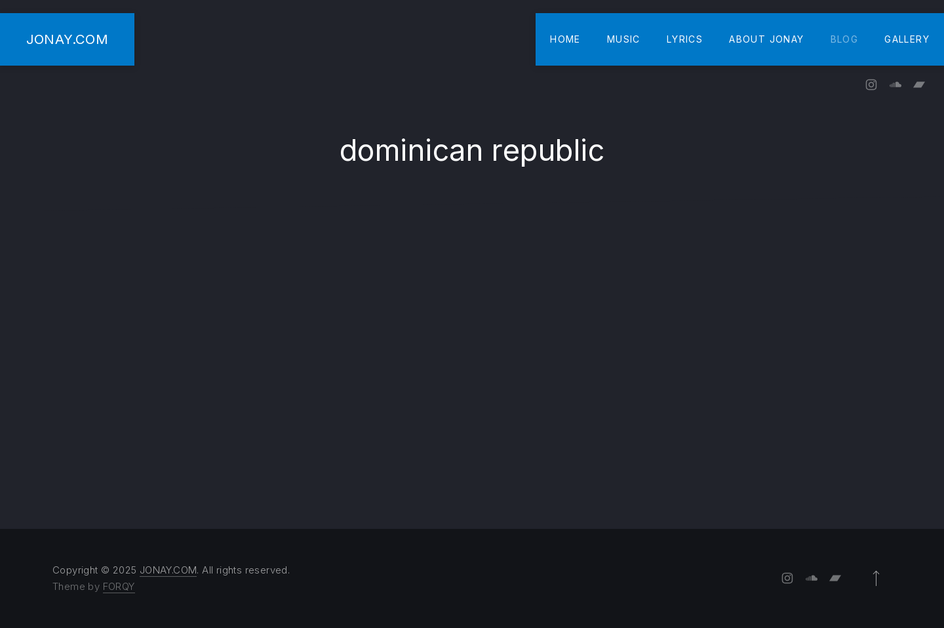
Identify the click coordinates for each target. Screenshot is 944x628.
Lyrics (685, 39)
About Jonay (766, 39)
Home (565, 39)
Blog (845, 39)
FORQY (119, 586)
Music (623, 39)
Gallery (907, 39)
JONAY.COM (67, 39)
